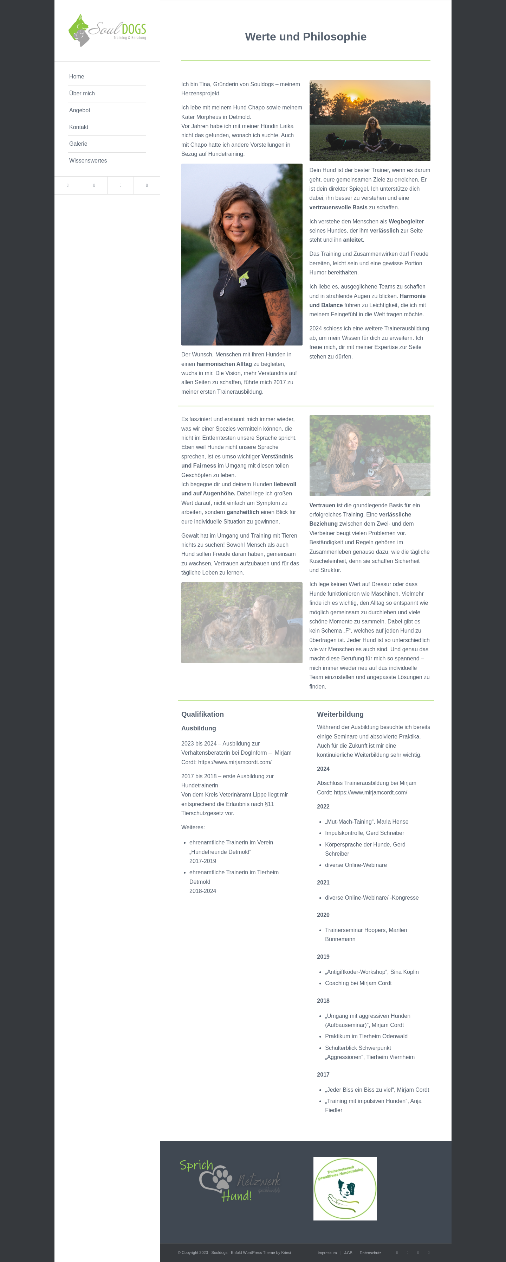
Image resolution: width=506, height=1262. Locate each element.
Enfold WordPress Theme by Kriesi (261, 1252)
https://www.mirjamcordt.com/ (235, 762)
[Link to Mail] (94, 185)
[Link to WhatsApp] (147, 185)
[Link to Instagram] (120, 185)
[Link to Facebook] (67, 185)
